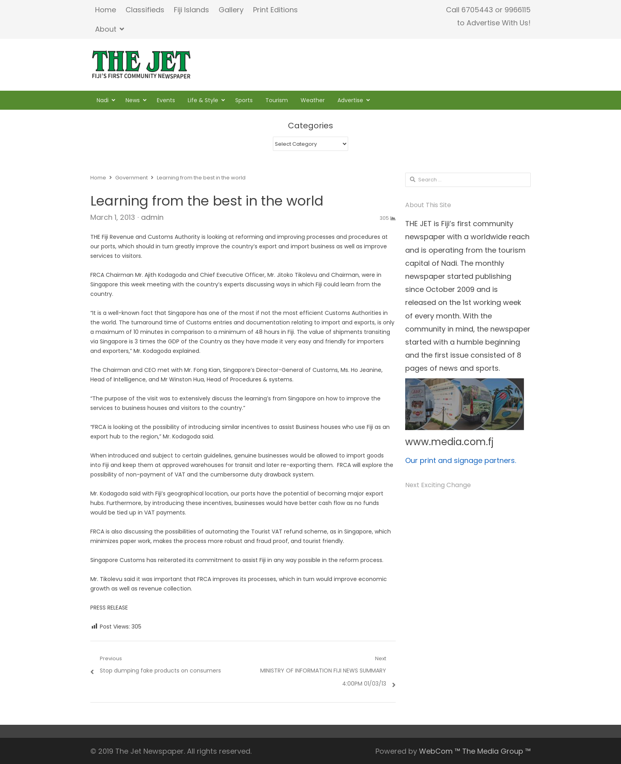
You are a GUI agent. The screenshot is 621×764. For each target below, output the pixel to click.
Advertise (350, 100)
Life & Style (203, 100)
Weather (313, 100)
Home (105, 10)
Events (166, 100)
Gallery (231, 10)
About (105, 29)
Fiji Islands (191, 10)
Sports (244, 100)
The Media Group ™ (496, 751)
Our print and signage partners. (460, 460)
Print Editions (275, 10)
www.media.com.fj (449, 441)
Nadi (103, 100)
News (133, 100)
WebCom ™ (439, 751)
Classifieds (145, 10)
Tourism (276, 100)
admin (152, 217)
